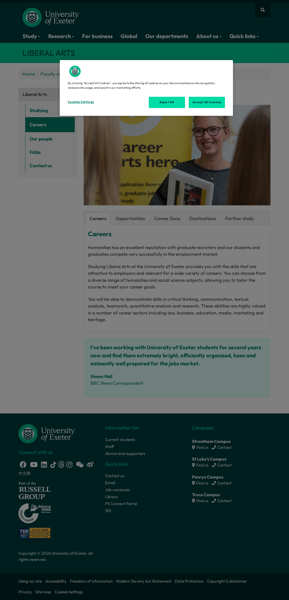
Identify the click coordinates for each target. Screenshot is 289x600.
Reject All (167, 102)
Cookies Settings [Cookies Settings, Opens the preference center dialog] (81, 102)
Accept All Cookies (206, 102)
